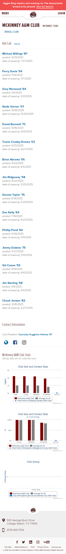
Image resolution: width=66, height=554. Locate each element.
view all (17, 43)
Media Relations (21, 547)
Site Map (8, 547)
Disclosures (56, 547)
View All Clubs (12, 32)
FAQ (32, 547)
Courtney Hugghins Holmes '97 (35, 334)
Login (61, 13)
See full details (45, 6)
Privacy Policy (43, 547)
